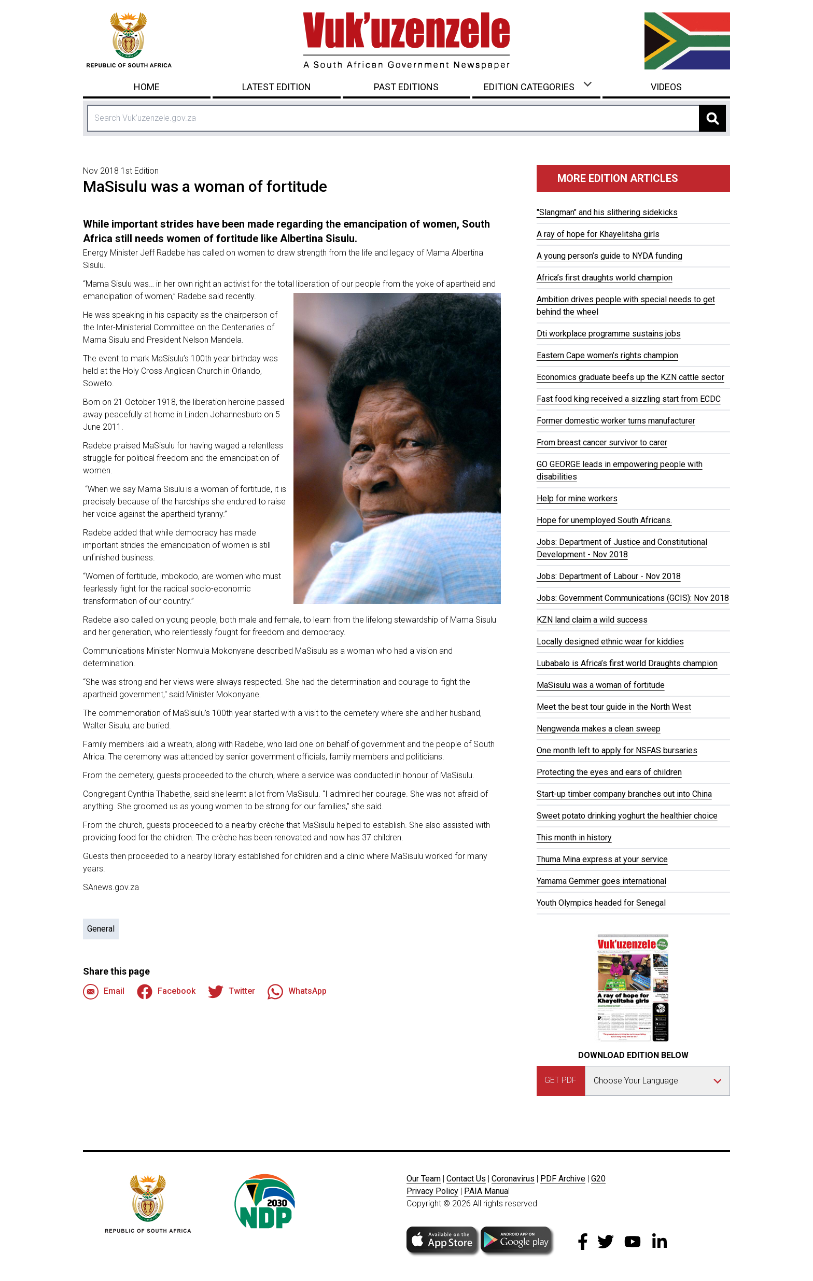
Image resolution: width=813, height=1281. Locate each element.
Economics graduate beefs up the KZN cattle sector (630, 377)
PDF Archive (562, 1179)
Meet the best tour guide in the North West (614, 707)
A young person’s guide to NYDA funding (609, 256)
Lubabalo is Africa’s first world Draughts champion (627, 663)
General (101, 929)
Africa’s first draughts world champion (604, 278)
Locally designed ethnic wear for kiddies (610, 641)
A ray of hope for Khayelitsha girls (598, 234)
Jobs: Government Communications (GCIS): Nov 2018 (633, 598)
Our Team (423, 1179)
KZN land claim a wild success (592, 620)
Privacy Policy (432, 1191)
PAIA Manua (486, 1191)
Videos (666, 86)
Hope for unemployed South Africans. (604, 520)
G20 (598, 1179)
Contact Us (466, 1179)
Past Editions (406, 86)
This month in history (574, 837)
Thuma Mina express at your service (602, 859)
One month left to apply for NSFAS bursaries (617, 750)
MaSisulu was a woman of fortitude (601, 685)
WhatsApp (297, 992)
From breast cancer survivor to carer (602, 442)
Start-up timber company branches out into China (624, 794)
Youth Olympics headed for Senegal (601, 903)
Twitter (231, 992)
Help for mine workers (577, 498)
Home (147, 86)
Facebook (166, 992)
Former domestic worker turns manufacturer (616, 421)
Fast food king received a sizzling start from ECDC (629, 399)
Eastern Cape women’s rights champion (607, 355)
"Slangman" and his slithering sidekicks (607, 212)
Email (103, 992)
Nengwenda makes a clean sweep (599, 729)
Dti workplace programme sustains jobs (609, 334)
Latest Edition (276, 86)
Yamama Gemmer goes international (601, 881)
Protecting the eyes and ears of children (609, 772)
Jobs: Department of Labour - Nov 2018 (609, 576)
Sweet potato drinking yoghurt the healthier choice (627, 816)
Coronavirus (513, 1179)
